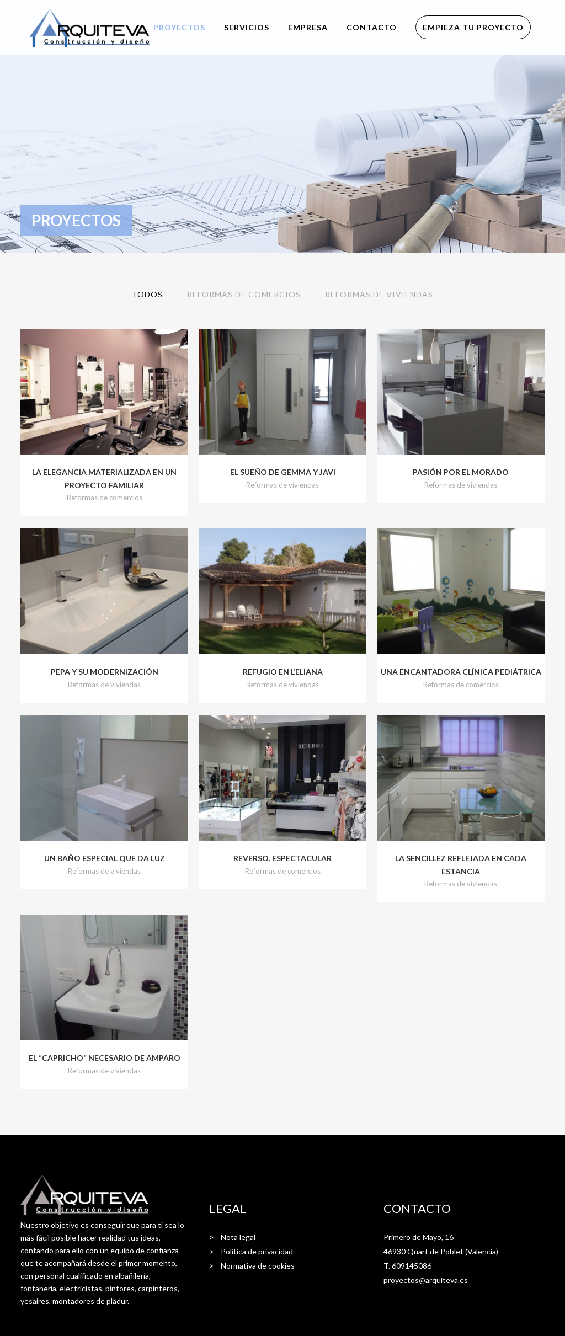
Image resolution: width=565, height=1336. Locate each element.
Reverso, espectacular (282, 858)
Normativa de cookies (258, 1265)
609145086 (411, 1265)
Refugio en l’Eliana (283, 671)
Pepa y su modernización (104, 671)
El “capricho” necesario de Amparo (104, 1057)
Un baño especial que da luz (104, 858)
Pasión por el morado (461, 472)
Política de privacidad (257, 1251)
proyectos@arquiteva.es (425, 1280)
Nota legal (238, 1237)
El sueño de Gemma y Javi (282, 472)
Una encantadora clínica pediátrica (461, 671)
